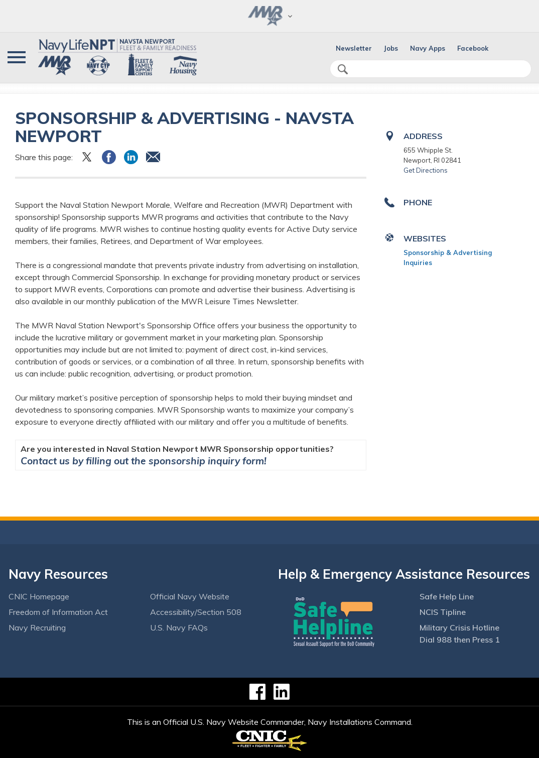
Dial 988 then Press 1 (460, 640)
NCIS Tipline (443, 612)
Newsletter (354, 48)
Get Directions (425, 170)
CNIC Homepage (39, 596)
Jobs (391, 48)
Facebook (472, 48)
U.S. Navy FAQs (179, 627)
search (343, 69)
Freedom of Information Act (58, 612)
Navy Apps (427, 48)
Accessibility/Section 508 (195, 612)
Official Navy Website (189, 596)
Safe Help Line (447, 596)
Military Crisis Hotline (459, 627)
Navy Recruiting (37, 627)
